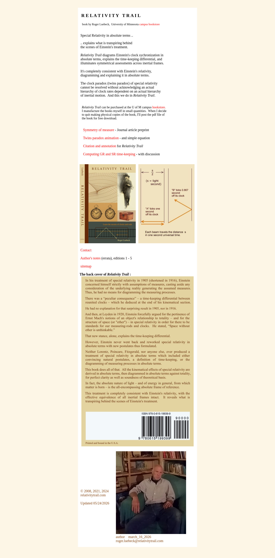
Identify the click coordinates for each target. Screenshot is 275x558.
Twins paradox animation (101, 138)
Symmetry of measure (98, 130)
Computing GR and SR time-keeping (109, 154)
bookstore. (159, 107)
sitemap (86, 266)
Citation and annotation (99, 146)
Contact (86, 250)
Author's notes (90, 258)
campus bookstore (149, 24)
